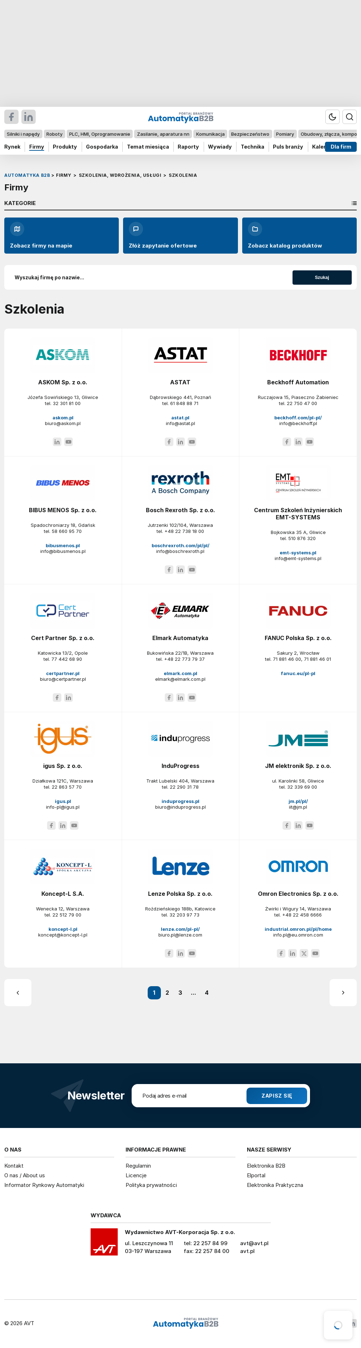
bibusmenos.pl (63, 545)
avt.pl (247, 1251)
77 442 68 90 (66, 659)
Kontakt (14, 1165)
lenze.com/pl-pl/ (180, 929)
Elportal (256, 1175)
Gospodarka (102, 147)
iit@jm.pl (298, 807)
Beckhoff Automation (298, 382)
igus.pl (63, 801)
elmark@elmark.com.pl (180, 679)
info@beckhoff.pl (298, 423)
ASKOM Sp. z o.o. (62, 382)
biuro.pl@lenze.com (180, 935)
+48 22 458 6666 (302, 915)
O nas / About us (24, 1175)
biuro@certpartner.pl (63, 679)
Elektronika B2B (266, 1165)
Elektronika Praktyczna (275, 1185)
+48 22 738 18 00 (184, 531)
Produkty (65, 147)
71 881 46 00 (287, 659)
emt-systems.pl (298, 552)
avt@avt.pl (254, 1243)
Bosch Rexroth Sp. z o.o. (180, 510)
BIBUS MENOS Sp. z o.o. (63, 510)
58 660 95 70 (67, 531)
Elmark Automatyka (180, 637)
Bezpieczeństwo (250, 134)
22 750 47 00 (302, 403)
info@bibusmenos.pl (63, 551)
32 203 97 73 (184, 915)
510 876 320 (302, 538)
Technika (252, 147)
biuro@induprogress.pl (180, 807)
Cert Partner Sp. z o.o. (63, 637)
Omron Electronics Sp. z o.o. (298, 893)
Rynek (12, 147)
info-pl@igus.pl (63, 807)
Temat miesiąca (148, 147)
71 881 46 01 (317, 659)
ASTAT (180, 382)
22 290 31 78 (184, 787)
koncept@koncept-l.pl (62, 935)
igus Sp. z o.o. (62, 765)
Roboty (54, 134)
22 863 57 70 (67, 787)
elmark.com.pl (180, 673)
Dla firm (341, 147)
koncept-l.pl (63, 929)
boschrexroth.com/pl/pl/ (180, 545)
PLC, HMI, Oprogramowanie (99, 134)
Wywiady (220, 147)
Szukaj (322, 277)
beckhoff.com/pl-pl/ (298, 417)
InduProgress (180, 765)
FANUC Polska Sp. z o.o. (298, 637)
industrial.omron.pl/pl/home (298, 929)
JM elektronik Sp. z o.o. (298, 765)
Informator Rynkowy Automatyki (44, 1185)
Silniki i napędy (23, 134)
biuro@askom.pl (63, 423)
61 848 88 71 (184, 403)
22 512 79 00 (66, 915)
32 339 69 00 (302, 787)
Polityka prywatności (151, 1185)
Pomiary (285, 134)
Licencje (136, 1175)
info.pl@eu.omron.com (298, 935)
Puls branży (288, 147)
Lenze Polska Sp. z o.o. (180, 893)
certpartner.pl (63, 673)
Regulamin (138, 1165)
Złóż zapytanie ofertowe (163, 235)
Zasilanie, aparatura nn (163, 134)
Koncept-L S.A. (62, 893)
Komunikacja (210, 134)
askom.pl (62, 417)
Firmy (36, 147)
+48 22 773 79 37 (184, 659)
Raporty (188, 147)
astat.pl (180, 417)
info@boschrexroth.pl (180, 551)
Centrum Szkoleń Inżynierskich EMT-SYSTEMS (298, 513)
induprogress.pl (180, 801)
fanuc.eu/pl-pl (298, 673)
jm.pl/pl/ (298, 801)
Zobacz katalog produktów (285, 235)
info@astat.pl (180, 423)
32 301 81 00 (67, 403)
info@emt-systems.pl (298, 558)
